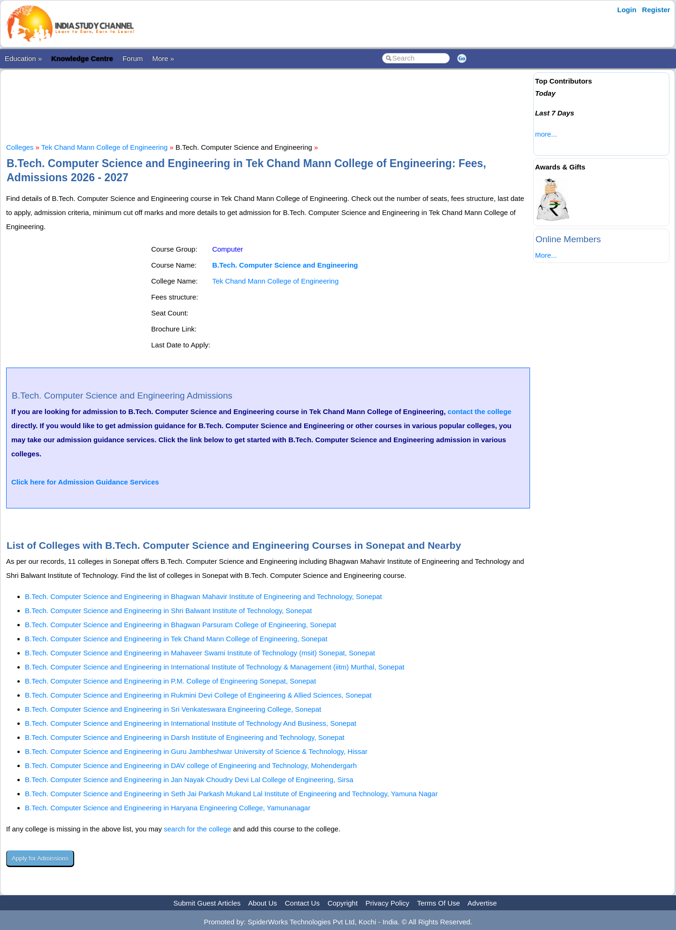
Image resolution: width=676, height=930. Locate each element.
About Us (262, 903)
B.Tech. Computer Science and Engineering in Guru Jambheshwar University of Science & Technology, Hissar (196, 751)
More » (163, 58)
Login (627, 10)
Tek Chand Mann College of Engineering (104, 147)
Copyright (343, 903)
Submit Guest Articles (206, 903)
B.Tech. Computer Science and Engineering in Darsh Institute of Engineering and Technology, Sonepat (185, 737)
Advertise (482, 903)
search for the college (197, 829)
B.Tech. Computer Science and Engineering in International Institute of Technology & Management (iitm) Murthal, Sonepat (215, 667)
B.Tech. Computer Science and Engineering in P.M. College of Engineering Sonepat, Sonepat (170, 681)
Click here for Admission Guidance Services (85, 482)
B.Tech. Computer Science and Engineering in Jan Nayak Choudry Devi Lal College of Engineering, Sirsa (189, 780)
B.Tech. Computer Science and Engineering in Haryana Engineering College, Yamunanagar (167, 808)
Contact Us (302, 903)
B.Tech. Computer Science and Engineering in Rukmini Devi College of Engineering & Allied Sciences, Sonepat (198, 695)
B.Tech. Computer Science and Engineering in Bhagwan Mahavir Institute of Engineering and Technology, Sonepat (203, 596)
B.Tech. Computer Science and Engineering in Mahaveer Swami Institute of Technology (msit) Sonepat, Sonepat (200, 653)
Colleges (19, 147)
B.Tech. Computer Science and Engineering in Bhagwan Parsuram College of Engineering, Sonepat (180, 625)
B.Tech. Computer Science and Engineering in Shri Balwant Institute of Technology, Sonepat (168, 611)
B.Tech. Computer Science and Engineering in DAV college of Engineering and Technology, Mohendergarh (191, 765)
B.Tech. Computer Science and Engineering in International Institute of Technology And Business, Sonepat (190, 723)
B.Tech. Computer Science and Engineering (285, 265)
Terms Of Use (438, 903)
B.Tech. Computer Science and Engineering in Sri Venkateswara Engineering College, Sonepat (173, 709)
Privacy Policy (387, 903)
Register (656, 10)
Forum (133, 58)
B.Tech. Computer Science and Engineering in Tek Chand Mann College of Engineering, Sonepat (176, 639)
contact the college (480, 411)
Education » (23, 58)
